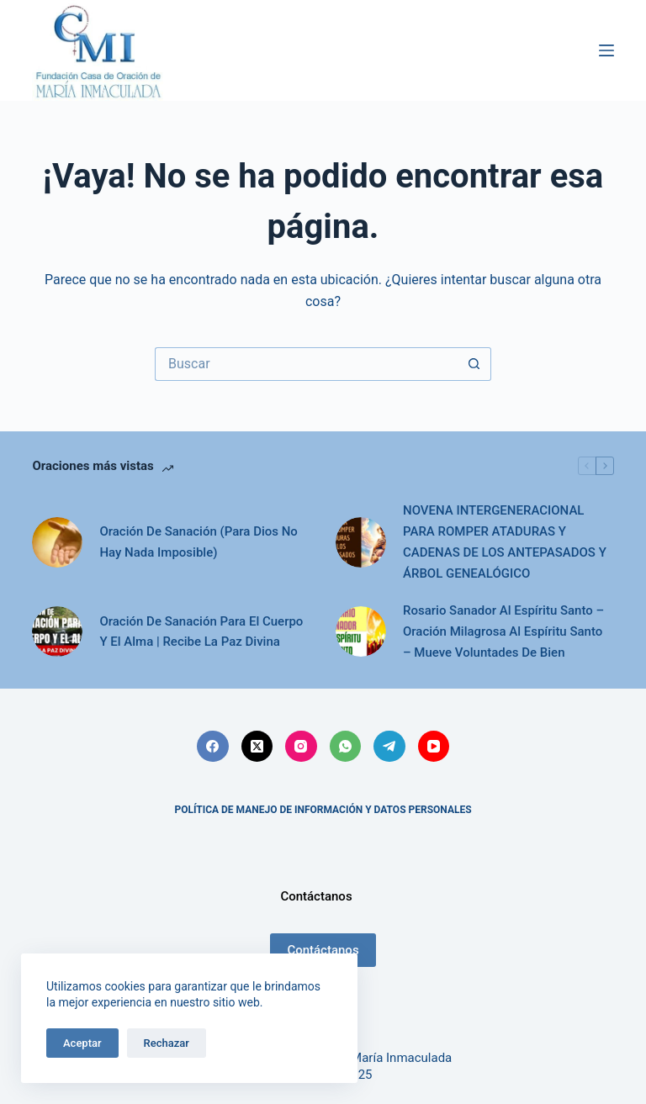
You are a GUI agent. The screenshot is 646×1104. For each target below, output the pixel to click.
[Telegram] (389, 747)
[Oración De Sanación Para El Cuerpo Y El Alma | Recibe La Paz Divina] (57, 631)
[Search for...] (306, 364)
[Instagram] (301, 747)
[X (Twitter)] (257, 747)
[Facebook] (213, 747)
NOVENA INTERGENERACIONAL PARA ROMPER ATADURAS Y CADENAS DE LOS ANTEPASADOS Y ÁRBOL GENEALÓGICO (504, 541)
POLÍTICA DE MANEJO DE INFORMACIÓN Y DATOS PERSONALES (322, 810)
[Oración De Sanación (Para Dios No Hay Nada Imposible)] (57, 542)
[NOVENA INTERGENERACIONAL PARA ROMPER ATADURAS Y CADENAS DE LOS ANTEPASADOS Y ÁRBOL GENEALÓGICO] (361, 542)
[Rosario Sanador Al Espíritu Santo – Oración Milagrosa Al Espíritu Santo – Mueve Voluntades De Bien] (361, 631)
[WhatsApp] (346, 747)
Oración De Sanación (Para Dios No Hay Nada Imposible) (198, 542)
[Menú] (606, 50)
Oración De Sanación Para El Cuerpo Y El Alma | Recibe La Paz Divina (201, 632)
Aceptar (82, 1043)
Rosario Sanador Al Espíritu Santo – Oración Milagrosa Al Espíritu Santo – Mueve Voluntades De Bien (503, 631)
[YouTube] (434, 747)
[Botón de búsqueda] (474, 364)
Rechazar (166, 1043)
